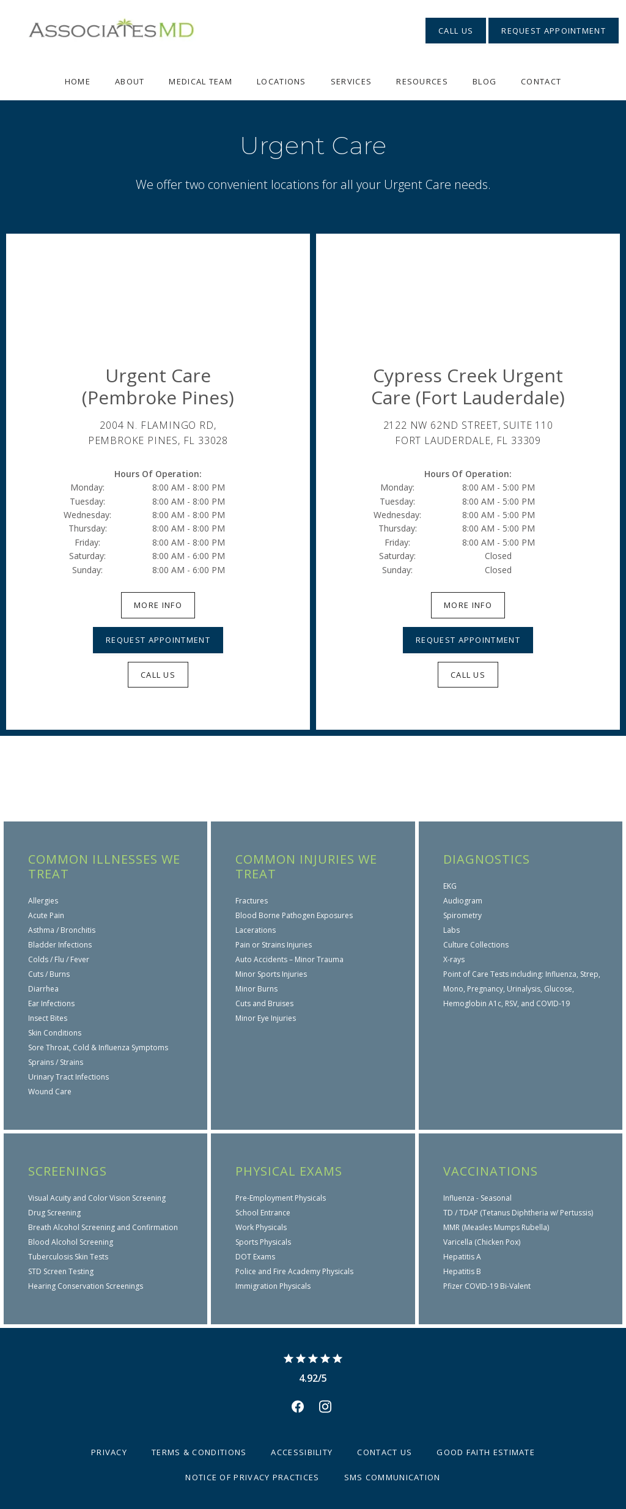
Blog (484, 81)
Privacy (109, 1452)
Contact (541, 81)
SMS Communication (392, 1477)
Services (351, 81)
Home (77, 81)
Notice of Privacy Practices (252, 1477)
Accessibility (302, 1452)
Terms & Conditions (199, 1452)
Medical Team (200, 81)
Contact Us (384, 1452)
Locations (281, 81)
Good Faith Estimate (485, 1452)
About (130, 81)
